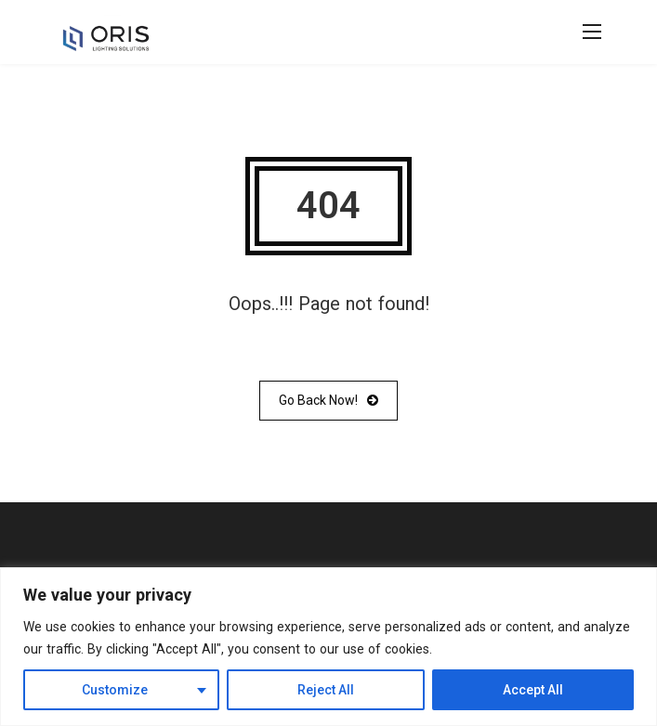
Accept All (533, 689)
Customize (115, 689)
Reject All (325, 689)
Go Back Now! (328, 400)
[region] (328, 646)
